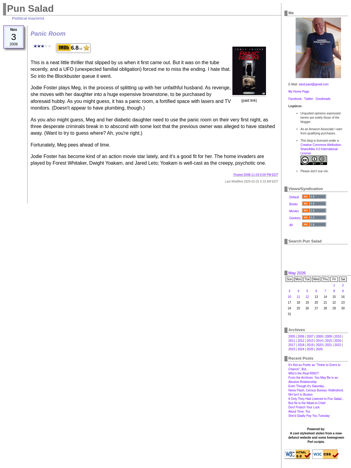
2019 (310, 345)
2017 (291, 345)
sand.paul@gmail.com (314, 84)
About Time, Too (299, 411)
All (291, 225)
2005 (291, 336)
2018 (300, 345)
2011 (291, 340)
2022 (337, 345)
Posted (255, 174)
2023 (291, 349)
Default (294, 197)
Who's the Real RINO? (303, 373)
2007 (310, 336)
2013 (310, 340)
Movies (294, 211)
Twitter (308, 99)
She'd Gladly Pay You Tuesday (309, 415)
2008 (319, 336)
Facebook (295, 99)
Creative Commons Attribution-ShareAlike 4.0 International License (321, 149)
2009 (328, 336)
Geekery (295, 218)
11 (298, 296)
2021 (328, 345)
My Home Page (298, 91)
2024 (300, 349)
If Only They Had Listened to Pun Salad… (316, 398)
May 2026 (297, 273)
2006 (300, 336)
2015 (328, 340)
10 (289, 296)
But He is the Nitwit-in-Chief (306, 403)
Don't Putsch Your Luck (304, 407)
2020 (319, 345)
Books (293, 204)
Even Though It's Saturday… (307, 386)
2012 (300, 340)
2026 (319, 349)
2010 (337, 336)
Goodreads (323, 99)
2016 (337, 340)
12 (307, 296)
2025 (310, 349)
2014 (319, 340)
